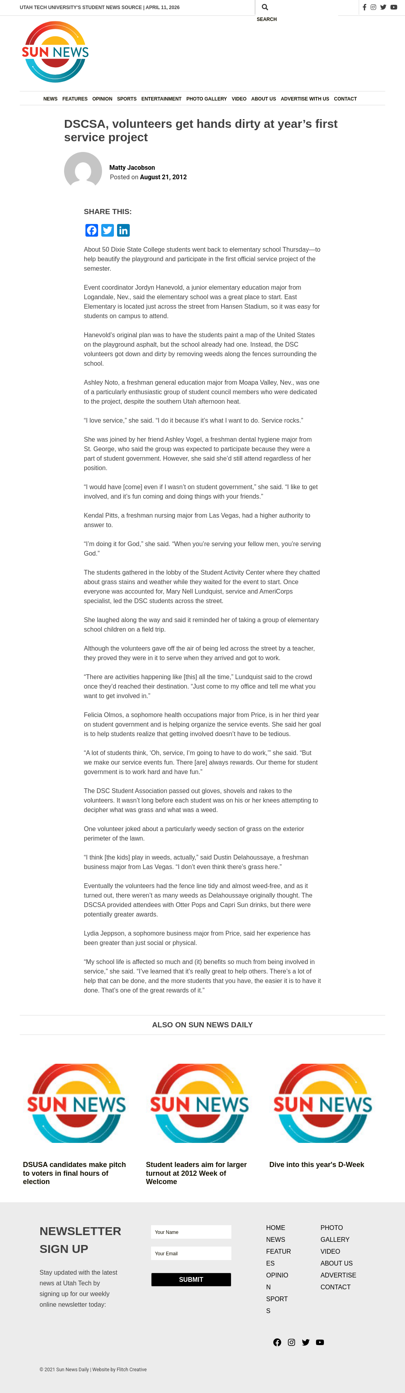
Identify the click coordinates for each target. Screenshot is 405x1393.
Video (239, 99)
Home (275, 1227)
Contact (345, 99)
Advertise (338, 1275)
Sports (126, 99)
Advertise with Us (305, 99)
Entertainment (161, 99)
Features (75, 99)
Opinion (102, 99)
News (51, 99)
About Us (263, 99)
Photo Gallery (206, 99)
